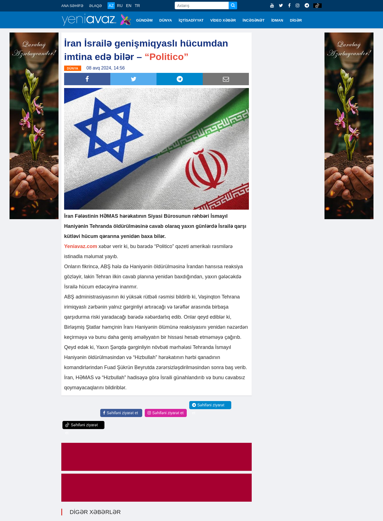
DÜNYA (165, 20)
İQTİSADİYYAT (191, 20)
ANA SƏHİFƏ (72, 6)
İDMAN (277, 20)
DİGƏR (296, 20)
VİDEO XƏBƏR (223, 20)
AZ (111, 5)
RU (120, 5)
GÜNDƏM (144, 20)
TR (137, 5)
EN (128, 5)
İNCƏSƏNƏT (254, 20)
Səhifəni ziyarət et (120, 413)
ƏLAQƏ (95, 6)
